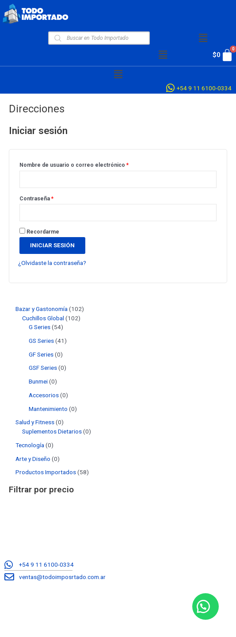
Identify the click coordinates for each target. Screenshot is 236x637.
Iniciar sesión (52, 245)
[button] (202, 38)
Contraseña (49, 197)
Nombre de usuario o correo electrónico (87, 164)
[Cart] (219, 55)
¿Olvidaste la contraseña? (52, 262)
